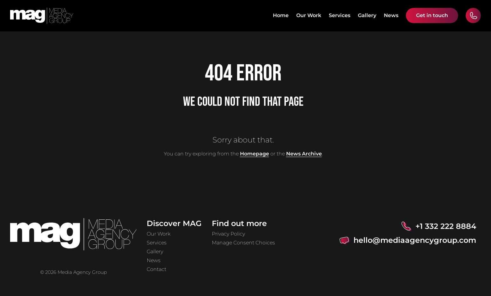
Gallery (367, 15)
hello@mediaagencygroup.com (414, 240)
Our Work (308, 15)
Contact (156, 269)
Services (339, 15)
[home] (41, 16)
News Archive (304, 154)
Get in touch (432, 15)
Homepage (254, 154)
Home (281, 15)
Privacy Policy (228, 234)
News (391, 15)
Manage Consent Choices (243, 243)
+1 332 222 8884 (445, 226)
